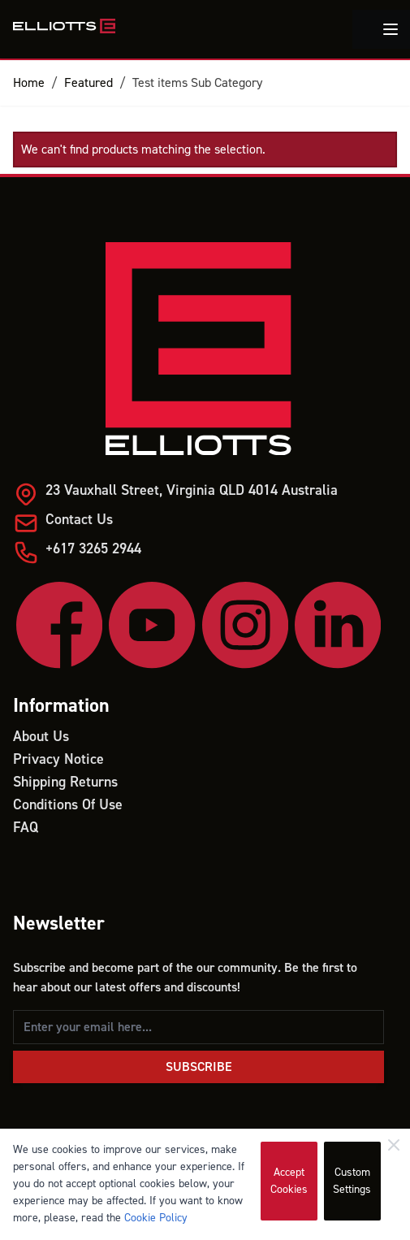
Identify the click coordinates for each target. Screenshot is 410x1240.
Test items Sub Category (197, 83)
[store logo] (64, 26)
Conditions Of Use (68, 805)
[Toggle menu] (390, 29)
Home (29, 83)
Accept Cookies (289, 1181)
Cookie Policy (156, 1218)
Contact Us (79, 519)
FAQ (25, 827)
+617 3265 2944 (93, 549)
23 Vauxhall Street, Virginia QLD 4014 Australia (191, 490)
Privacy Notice (58, 759)
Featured (88, 83)
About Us (41, 736)
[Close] (394, 1145)
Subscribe (199, 1067)
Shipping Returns (65, 782)
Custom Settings (352, 1181)
